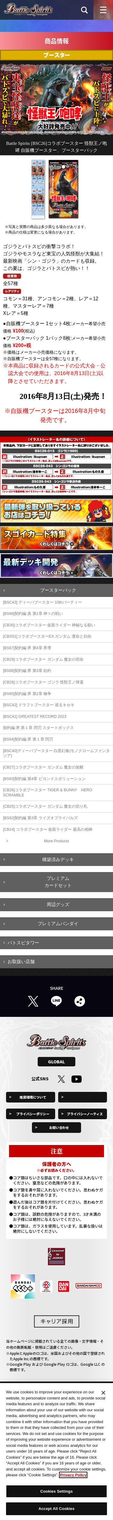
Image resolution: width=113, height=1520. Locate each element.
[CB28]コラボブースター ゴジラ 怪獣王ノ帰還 (43, 682)
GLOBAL (56, 1061)
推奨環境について (33, 1097)
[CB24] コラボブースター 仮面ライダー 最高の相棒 (48, 829)
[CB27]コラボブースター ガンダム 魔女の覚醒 (43, 767)
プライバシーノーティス (85, 1113)
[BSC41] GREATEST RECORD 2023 (34, 716)
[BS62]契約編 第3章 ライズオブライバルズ (40, 818)
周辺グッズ (58, 904)
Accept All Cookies (57, 1511)
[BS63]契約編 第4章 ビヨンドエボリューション (44, 778)
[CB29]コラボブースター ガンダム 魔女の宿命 (43, 659)
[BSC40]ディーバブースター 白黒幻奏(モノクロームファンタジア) (56, 753)
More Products (56, 841)
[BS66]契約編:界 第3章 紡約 (27, 670)
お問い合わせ (59, 1127)
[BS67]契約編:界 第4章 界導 (27, 648)
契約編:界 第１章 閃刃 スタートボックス (38, 727)
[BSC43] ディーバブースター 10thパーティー (42, 602)
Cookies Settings (85, 1097)
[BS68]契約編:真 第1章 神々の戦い (33, 613)
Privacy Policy (73, 1477)
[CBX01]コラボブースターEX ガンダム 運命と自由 (47, 636)
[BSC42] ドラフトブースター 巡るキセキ (38, 705)
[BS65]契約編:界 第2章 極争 (27, 693)
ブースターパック (58, 590)
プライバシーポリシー (32, 1113)
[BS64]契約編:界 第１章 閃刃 (28, 739)
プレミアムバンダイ (58, 923)
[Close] (103, 1395)
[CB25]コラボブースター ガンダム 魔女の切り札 (45, 806)
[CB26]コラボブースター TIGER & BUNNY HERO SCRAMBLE (47, 792)
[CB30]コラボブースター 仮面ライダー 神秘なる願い (49, 625)
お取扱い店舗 (21, 961)
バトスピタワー (23, 942)
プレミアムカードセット (58, 882)
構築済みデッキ (58, 859)
